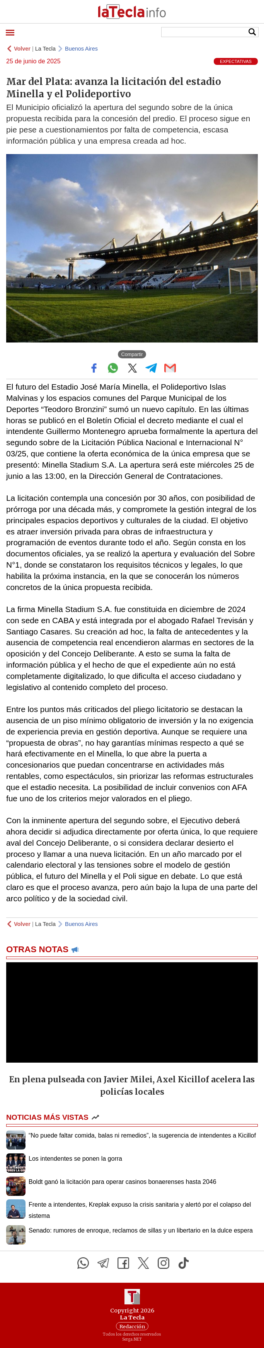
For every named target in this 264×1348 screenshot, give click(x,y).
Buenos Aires (81, 49)
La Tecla (45, 49)
